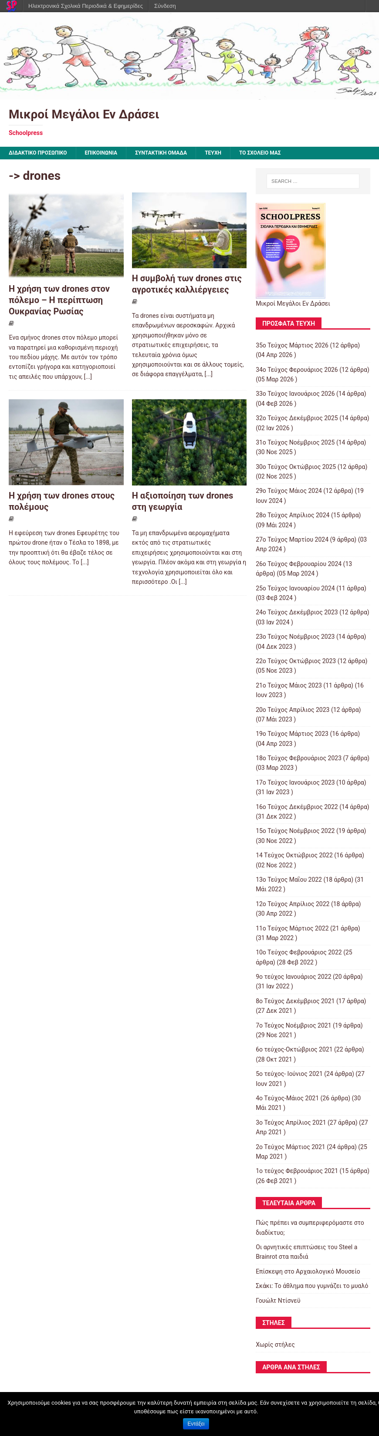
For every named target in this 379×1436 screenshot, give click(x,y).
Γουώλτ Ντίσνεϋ (278, 1300)
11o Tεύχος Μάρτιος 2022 (292, 928)
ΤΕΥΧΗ (213, 153)
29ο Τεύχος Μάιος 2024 (289, 490)
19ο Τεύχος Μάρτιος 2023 (292, 733)
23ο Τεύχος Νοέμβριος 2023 (295, 636)
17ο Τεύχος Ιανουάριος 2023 (295, 782)
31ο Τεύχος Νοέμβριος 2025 (295, 442)
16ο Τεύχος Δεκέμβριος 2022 (297, 806)
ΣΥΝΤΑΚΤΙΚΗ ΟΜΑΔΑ (161, 153)
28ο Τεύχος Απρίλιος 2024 (292, 515)
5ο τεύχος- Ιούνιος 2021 (289, 1073)
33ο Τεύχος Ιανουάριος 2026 (295, 393)
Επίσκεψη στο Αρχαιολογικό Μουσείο (308, 1271)
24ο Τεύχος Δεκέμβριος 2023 (297, 612)
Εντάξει (196, 1424)
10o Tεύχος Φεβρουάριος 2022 (299, 952)
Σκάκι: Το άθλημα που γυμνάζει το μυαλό (312, 1285)
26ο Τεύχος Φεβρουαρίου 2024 (299, 563)
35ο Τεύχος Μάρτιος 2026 (292, 345)
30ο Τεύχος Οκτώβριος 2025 (296, 466)
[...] (88, 376)
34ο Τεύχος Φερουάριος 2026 (297, 369)
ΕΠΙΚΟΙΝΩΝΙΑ (101, 153)
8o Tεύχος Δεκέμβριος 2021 (295, 1001)
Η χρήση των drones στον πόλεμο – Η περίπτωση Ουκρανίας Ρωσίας (59, 300)
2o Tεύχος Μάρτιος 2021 (290, 1146)
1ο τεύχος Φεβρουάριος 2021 (297, 1170)
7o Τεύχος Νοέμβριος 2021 (293, 1025)
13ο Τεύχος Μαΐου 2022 (289, 879)
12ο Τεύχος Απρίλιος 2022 (292, 903)
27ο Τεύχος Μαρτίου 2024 (292, 539)
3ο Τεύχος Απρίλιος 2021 (291, 1122)
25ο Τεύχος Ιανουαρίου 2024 (295, 588)
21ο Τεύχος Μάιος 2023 (289, 685)
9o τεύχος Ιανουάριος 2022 (293, 976)
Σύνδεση (165, 6)
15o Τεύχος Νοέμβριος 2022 (295, 830)
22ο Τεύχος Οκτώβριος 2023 (296, 660)
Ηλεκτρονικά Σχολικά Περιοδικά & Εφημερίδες (85, 6)
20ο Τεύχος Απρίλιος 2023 (292, 709)
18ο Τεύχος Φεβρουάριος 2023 (299, 758)
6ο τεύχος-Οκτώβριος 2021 (294, 1049)
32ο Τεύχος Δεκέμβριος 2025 (297, 418)
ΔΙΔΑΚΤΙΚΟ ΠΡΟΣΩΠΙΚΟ (38, 153)
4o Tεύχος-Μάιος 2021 (287, 1098)
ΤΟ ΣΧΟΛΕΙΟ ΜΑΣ (260, 153)
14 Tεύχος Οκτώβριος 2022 (294, 855)
